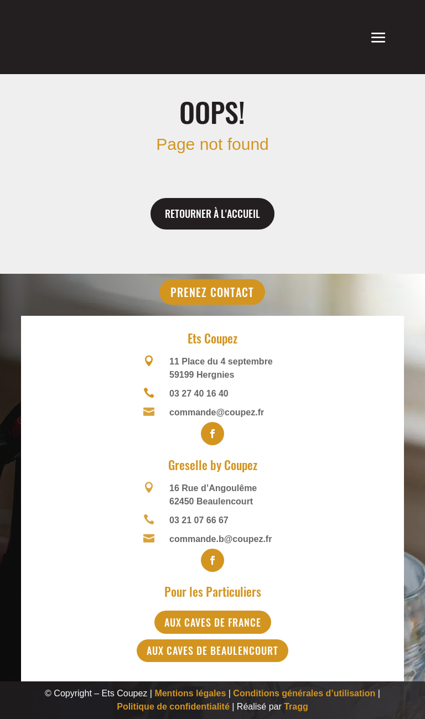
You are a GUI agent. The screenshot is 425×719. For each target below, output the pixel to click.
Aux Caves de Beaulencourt (212, 650)
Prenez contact (212, 292)
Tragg (296, 706)
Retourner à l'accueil (212, 213)
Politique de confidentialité (173, 706)
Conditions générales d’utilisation (304, 693)
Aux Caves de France (212, 622)
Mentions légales (190, 693)
